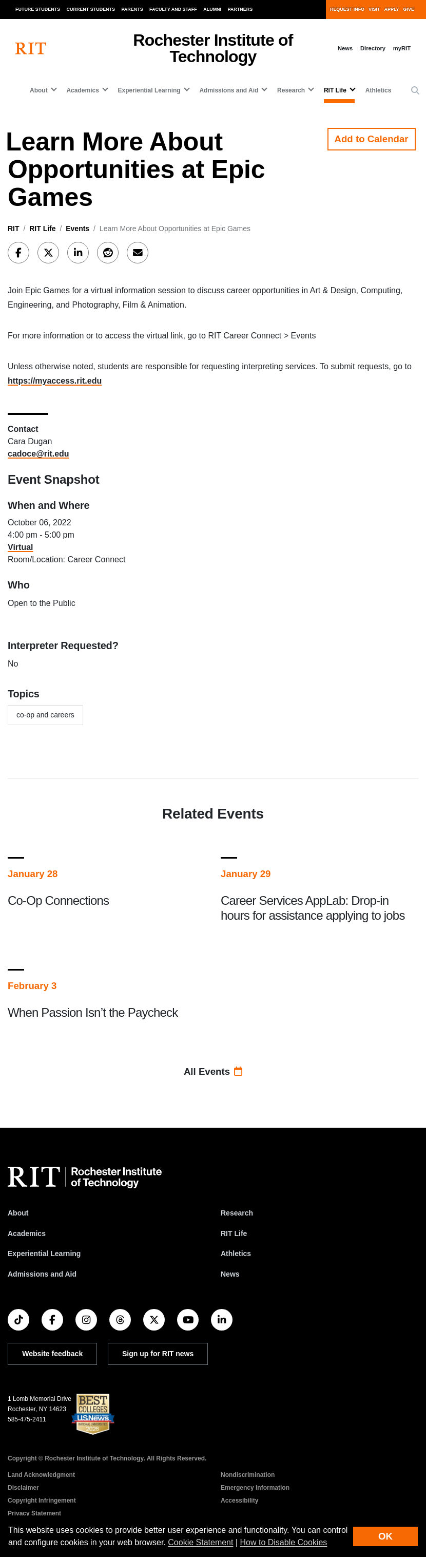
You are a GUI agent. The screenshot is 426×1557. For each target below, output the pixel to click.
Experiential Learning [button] (149, 90)
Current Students (91, 9)
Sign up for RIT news (157, 1354)
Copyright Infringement (42, 1500)
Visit (374, 9)
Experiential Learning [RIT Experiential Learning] (44, 1253)
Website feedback (52, 1354)
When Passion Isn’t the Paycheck (93, 1012)
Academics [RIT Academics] (27, 1233)
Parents (132, 9)
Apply (391, 9)
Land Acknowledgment (41, 1474)
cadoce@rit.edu (38, 453)
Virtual (20, 547)
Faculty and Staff (173, 9)
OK (385, 1536)
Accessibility (239, 1500)
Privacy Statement (34, 1513)
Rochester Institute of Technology (213, 48)
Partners (240, 9)
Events (77, 228)
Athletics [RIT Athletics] (236, 1253)
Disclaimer (23, 1487)
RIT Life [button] (335, 90)
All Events (213, 1071)
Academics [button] (82, 90)
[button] (415, 91)
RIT (14, 228)
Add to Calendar (372, 139)
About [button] (39, 90)
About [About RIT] (18, 1213)
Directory (372, 48)
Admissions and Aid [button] (228, 90)
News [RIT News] (230, 1274)
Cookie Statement (200, 1542)
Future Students (37, 9)
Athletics (378, 90)
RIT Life (42, 228)
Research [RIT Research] (237, 1213)
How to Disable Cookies (283, 1542)
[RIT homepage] (30, 48)
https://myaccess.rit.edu (55, 380)
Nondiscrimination (248, 1474)
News (345, 48)
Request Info (347, 9)
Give (408, 9)
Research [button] (291, 90)
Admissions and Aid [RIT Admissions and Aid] (42, 1274)
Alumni (212, 9)
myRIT (402, 48)
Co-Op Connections (58, 900)
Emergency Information (255, 1487)
